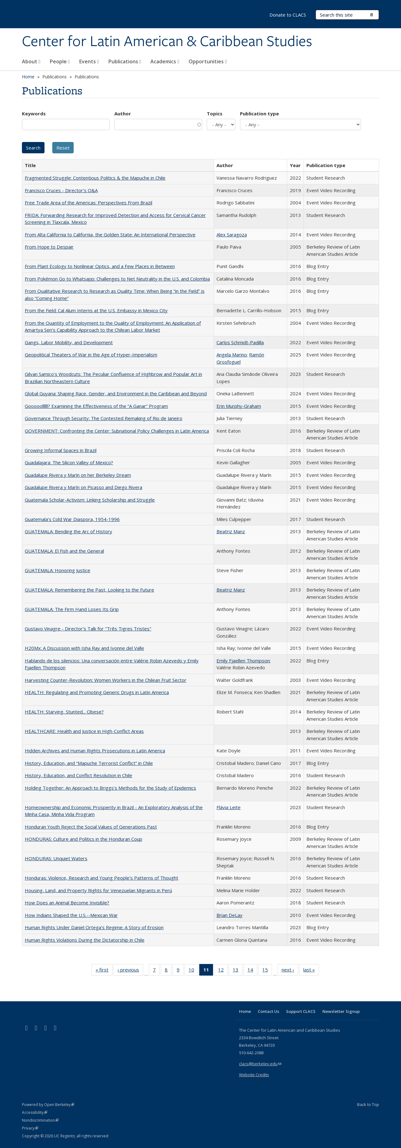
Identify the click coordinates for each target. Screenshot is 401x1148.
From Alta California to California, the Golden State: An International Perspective (110, 234)
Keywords (34, 113)
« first (104, 971)
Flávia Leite (228, 807)
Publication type (259, 113)
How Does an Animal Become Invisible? (67, 902)
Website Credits (254, 1074)
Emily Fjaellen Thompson (243, 660)
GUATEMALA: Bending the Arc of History (68, 531)
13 (237, 971)
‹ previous (130, 971)
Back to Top (368, 1104)
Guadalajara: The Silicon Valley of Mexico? (69, 462)
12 (223, 971)
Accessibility (34, 1112)
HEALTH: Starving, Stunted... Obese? (64, 711)
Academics (164, 61)
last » (311, 971)
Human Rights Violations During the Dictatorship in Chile (84, 940)
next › (290, 971)
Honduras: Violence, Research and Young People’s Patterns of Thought (101, 878)
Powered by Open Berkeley (48, 1104)
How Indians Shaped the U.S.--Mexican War (71, 915)
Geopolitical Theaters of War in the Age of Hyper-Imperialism (91, 354)
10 (193, 971)
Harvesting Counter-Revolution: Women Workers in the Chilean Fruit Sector (105, 680)
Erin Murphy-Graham (238, 406)
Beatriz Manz (230, 531)
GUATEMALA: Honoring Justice (57, 570)
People (60, 61)
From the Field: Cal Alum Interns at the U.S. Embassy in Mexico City (96, 310)
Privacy (30, 1128)
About (31, 61)
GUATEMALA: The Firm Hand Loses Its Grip (72, 609)
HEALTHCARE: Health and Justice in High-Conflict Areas (84, 731)
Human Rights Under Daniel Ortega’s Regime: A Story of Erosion (94, 927)
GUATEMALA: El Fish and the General (64, 551)
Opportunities (208, 61)
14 (252, 971)
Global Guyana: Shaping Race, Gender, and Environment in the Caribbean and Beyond (116, 393)
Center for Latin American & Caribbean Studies (167, 41)
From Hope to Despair (49, 247)
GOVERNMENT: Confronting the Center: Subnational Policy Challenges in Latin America (117, 431)
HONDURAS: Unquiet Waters (56, 858)
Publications (124, 61)
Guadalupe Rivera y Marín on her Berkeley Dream (78, 475)
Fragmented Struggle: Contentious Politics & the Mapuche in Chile (95, 178)
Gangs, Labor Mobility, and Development (69, 342)
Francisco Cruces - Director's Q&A (61, 190)
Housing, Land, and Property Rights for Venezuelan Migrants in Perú (98, 890)
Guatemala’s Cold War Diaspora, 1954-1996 (72, 519)
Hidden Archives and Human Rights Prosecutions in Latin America (95, 750)
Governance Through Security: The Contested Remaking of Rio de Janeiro (103, 418)
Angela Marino (231, 354)
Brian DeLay (229, 915)
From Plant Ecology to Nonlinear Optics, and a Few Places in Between (100, 266)
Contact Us (268, 1011)
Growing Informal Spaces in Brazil (60, 450)
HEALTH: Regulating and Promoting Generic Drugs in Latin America (97, 692)
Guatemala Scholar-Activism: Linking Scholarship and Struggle (90, 500)
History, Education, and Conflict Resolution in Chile (78, 775)
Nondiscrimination (40, 1120)
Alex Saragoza (231, 234)
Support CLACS (300, 1011)
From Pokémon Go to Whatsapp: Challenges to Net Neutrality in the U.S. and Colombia (117, 279)
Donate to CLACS (287, 15)
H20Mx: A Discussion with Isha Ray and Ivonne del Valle (84, 648)
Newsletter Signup (341, 1011)
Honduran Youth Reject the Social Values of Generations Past (91, 827)
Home (28, 77)
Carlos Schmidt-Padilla (240, 342)
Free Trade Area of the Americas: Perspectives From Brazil (88, 202)
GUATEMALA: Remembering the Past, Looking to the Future (89, 590)
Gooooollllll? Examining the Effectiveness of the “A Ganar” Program (96, 406)
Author (122, 113)
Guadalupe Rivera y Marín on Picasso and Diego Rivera (83, 487)
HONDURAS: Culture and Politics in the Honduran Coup (83, 839)
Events (89, 61)
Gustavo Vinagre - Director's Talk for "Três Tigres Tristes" (88, 628)
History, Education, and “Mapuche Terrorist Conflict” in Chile (89, 763)
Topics (214, 113)
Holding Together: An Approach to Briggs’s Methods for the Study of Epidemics (110, 788)
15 (267, 971)
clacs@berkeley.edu (260, 1063)
